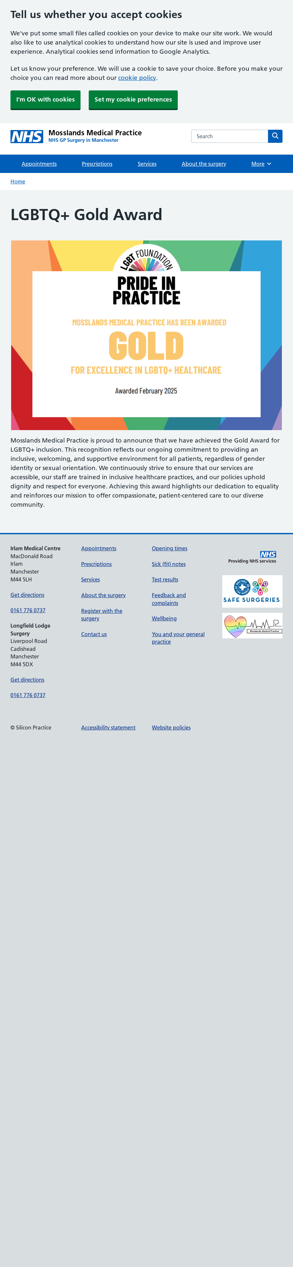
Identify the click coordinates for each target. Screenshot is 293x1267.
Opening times (169, 548)
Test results (165, 579)
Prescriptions (97, 164)
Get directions (27, 595)
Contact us (94, 634)
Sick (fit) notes (169, 564)
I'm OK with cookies (45, 99)
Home (17, 181)
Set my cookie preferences (133, 99)
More (261, 164)
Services (147, 164)
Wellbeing (164, 618)
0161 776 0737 (28, 610)
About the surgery (204, 164)
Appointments (39, 164)
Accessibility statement (108, 727)
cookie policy (137, 78)
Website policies (171, 727)
